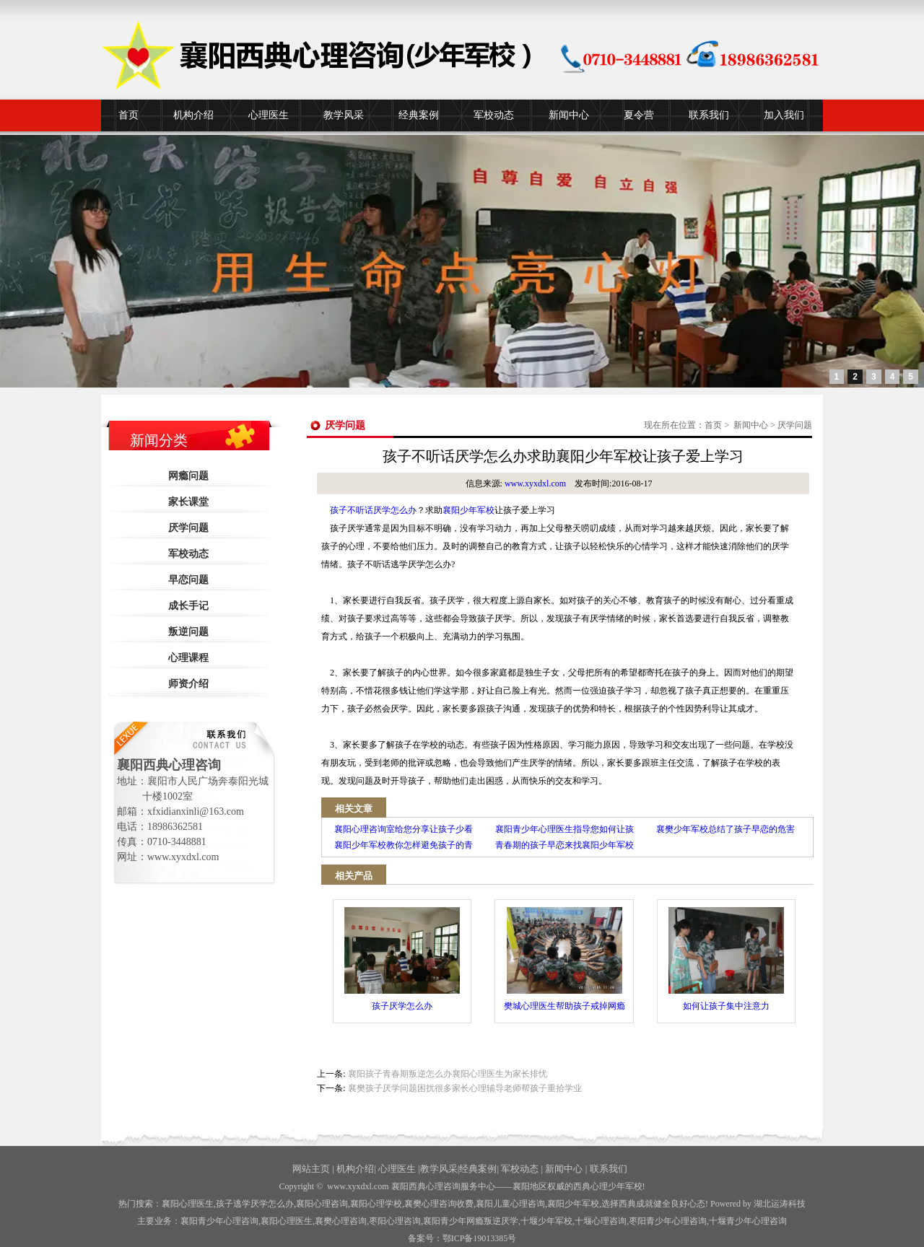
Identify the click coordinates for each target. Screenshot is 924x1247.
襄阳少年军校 (468, 510)
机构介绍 (193, 115)
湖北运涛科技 (780, 1204)
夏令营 (639, 115)
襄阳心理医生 (188, 1204)
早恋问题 (188, 579)
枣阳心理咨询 (395, 1221)
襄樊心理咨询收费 (439, 1204)
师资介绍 (188, 683)
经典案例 (418, 115)
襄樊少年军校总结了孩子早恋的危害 (725, 829)
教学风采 (343, 115)
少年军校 (546, 1221)
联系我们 (709, 115)
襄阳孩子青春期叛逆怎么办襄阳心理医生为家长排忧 (447, 1074)
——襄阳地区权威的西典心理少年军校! (570, 1186)
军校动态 (494, 115)
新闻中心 (569, 115)
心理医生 (268, 115)
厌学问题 (188, 527)
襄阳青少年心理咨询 (219, 1221)
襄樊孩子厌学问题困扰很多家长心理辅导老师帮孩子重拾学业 (465, 1088)
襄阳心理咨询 (322, 1204)
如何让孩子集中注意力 (726, 959)
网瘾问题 (188, 476)
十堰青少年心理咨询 (748, 1221)
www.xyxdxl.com (535, 483)
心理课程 (188, 657)
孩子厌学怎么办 (402, 959)
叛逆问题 (188, 631)
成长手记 (188, 605)
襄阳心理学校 (376, 1204)
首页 (128, 115)
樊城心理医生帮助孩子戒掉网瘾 (564, 959)
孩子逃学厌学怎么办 (255, 1204)
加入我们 (784, 115)
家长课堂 (188, 501)
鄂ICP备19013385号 (480, 1238)
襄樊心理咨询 (341, 1221)
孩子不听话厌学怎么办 (373, 510)
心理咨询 (601, 1221)
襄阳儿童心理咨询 (510, 1204)
